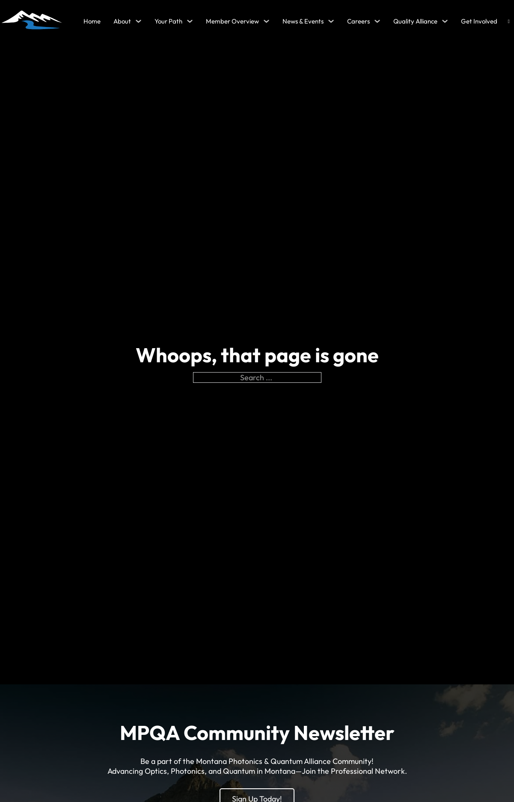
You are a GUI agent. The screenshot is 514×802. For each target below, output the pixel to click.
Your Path (168, 21)
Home (92, 21)
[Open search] (509, 21)
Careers (358, 21)
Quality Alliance (415, 21)
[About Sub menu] (138, 21)
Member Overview (232, 21)
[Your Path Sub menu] (190, 21)
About (122, 21)
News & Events (303, 21)
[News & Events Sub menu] (331, 21)
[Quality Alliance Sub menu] (445, 21)
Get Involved (479, 21)
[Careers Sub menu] (377, 21)
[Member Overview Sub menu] (266, 21)
